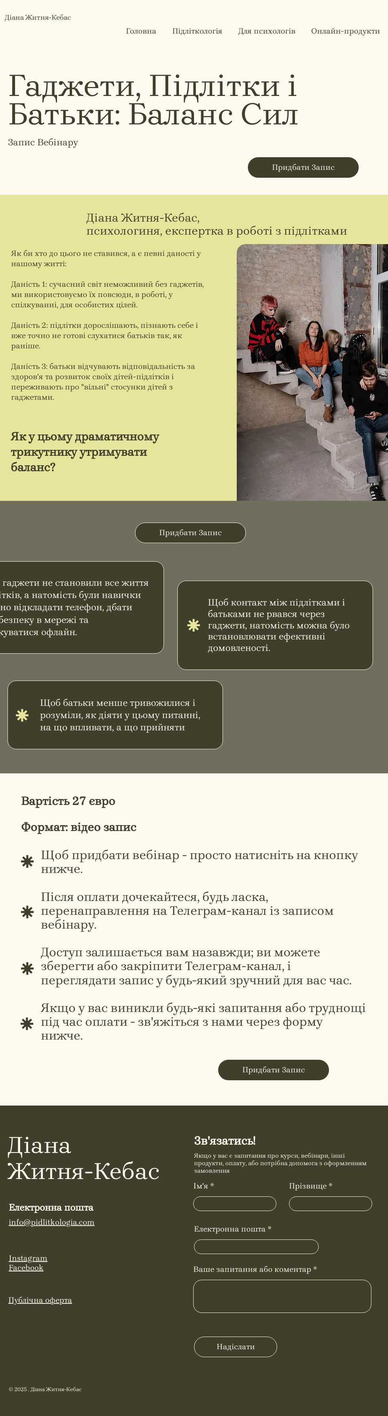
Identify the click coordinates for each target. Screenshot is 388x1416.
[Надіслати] (235, 1347)
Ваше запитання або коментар (252, 1269)
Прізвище (308, 1186)
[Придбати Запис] (303, 167)
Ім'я (200, 1186)
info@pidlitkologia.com (52, 1222)
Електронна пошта (230, 1229)
